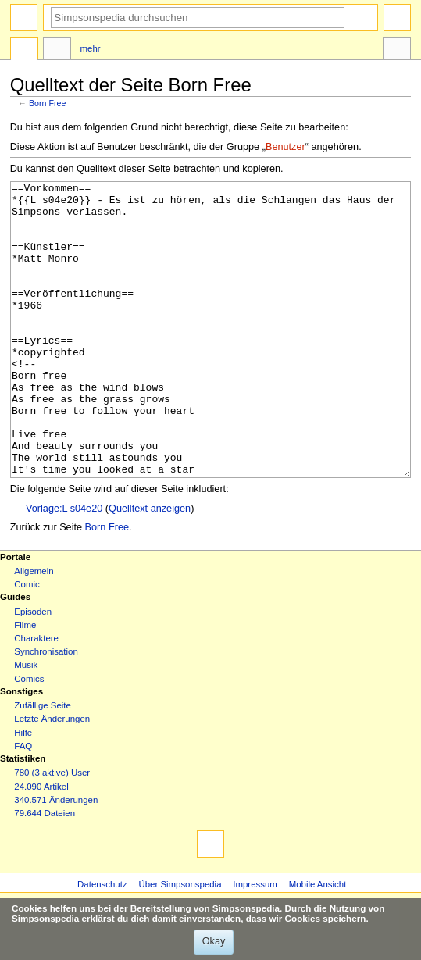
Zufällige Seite (42, 764)
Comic (26, 643)
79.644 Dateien (44, 871)
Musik (25, 723)
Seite (24, 50)
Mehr (90, 48)
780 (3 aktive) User (52, 831)
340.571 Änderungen (56, 858)
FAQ (23, 804)
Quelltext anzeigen (150, 567)
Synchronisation (46, 710)
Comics (29, 737)
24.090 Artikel (41, 845)
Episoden (33, 670)
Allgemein (33, 629)
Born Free (47, 103)
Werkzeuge (397, 50)
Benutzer (285, 146)
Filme (25, 683)
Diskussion (57, 50)
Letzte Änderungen (52, 777)
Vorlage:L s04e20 (64, 567)
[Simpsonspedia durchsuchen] (197, 17)
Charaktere (36, 696)
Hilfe (23, 791)
